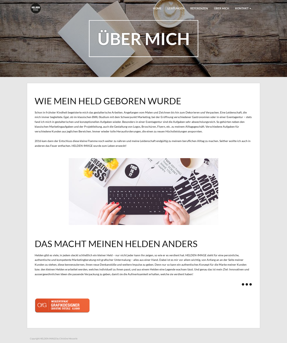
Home (157, 8)
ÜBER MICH (221, 8)
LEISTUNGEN (175, 8)
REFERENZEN (199, 8)
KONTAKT (243, 8)
